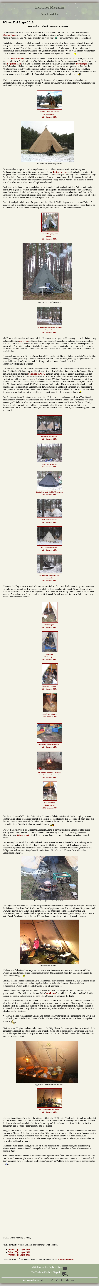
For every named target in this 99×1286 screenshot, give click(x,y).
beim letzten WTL (36, 374)
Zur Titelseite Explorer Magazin (49, 1272)
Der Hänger (81, 64)
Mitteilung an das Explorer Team (49, 1267)
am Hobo (23, 341)
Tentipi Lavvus (59, 172)
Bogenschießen (14, 64)
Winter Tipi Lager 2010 (19, 1255)
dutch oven (51, 993)
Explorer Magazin (49, 7)
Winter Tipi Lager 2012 (19, 1249)
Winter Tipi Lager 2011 (19, 1252)
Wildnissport (23, 835)
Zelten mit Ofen (16, 58)
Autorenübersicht (65, 1259)
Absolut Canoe (9, 35)
